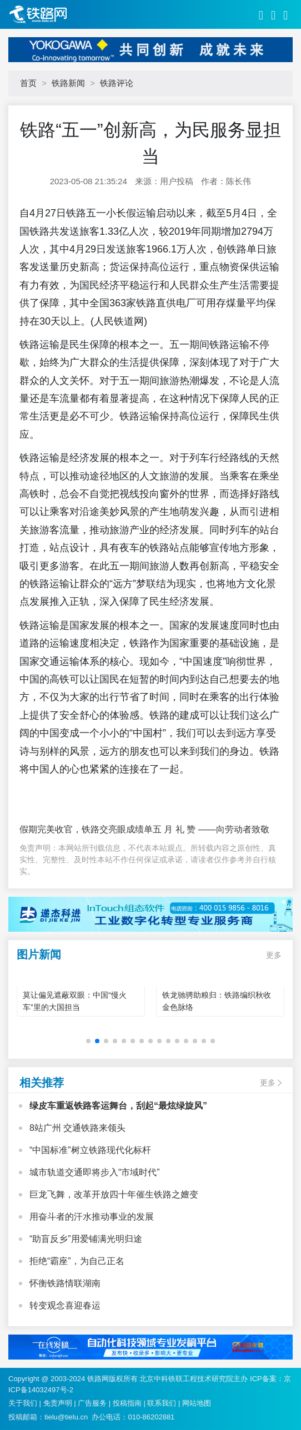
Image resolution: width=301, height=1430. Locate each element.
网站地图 (196, 1403)
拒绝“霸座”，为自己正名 (76, 1261)
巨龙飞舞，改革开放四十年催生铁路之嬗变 (113, 1194)
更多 (274, 955)
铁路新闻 (68, 83)
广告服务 (92, 1403)
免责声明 (57, 1403)
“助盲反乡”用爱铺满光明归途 (85, 1239)
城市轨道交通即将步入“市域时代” (94, 1172)
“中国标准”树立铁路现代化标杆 (90, 1150)
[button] (88, 1041)
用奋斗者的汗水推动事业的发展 (91, 1216)
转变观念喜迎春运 (65, 1305)
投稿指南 (127, 1403)
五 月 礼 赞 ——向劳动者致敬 (211, 829)
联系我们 (161, 1403)
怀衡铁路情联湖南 (65, 1283)
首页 (28, 83)
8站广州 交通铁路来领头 (77, 1128)
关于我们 (22, 1403)
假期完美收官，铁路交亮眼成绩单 (86, 829)
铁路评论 (116, 83)
